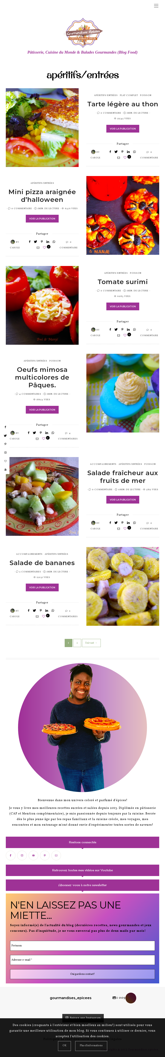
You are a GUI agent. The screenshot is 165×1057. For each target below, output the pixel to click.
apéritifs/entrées (106, 95)
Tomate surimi (123, 282)
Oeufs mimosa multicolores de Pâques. (42, 377)
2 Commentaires (30, 572)
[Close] (64, 1046)
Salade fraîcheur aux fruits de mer (122, 477)
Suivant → (91, 643)
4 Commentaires (30, 394)
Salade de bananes (42, 563)
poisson (145, 95)
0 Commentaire (111, 113)
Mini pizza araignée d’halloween (42, 196)
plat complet (129, 95)
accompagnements (103, 464)
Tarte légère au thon (122, 104)
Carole (95, 157)
